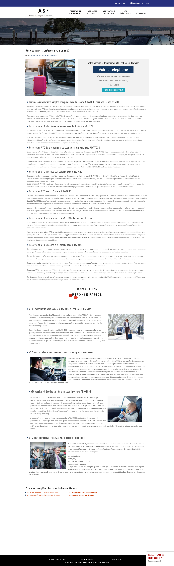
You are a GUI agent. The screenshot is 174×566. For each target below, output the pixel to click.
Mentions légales (117, 559)
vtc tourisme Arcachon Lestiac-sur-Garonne (43, 495)
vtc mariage (141, 13)
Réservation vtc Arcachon (75, 12)
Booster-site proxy (102, 562)
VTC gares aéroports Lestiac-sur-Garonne (42, 492)
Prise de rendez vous (113, 90)
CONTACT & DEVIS (141, 3)
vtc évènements (125, 12)
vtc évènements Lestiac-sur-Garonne (83, 492)
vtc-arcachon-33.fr (59, 559)
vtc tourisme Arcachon (109, 12)
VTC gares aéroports (92, 12)
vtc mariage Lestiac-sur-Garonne (81, 495)
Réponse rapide (87, 294)
